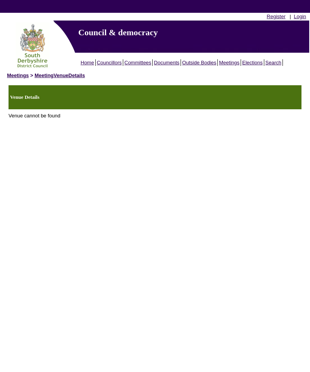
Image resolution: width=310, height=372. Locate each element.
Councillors (109, 62)
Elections (252, 62)
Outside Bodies (199, 62)
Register (276, 16)
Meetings (229, 62)
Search (273, 62)
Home (87, 62)
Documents (166, 62)
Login (300, 16)
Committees (137, 62)
